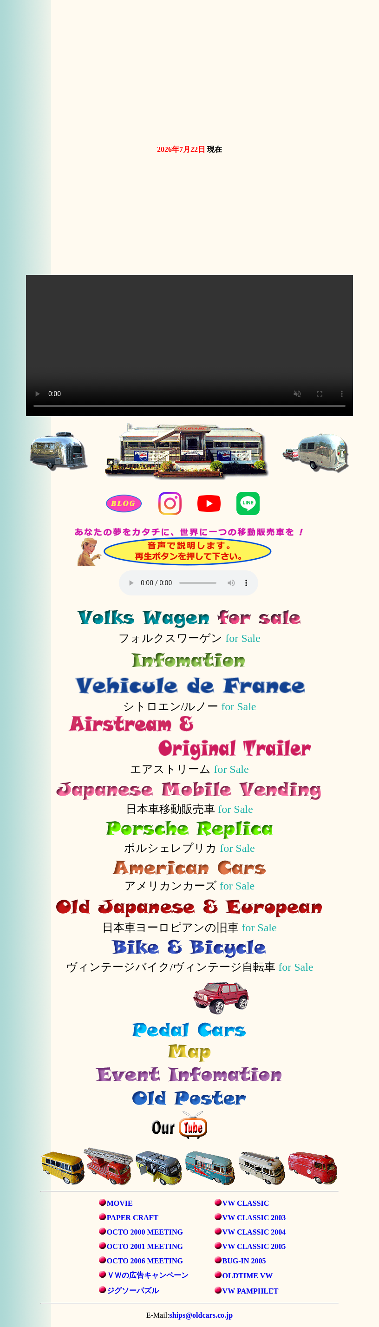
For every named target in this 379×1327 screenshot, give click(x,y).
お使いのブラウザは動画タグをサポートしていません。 (189, 70)
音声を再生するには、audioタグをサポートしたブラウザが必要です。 (188, 582)
